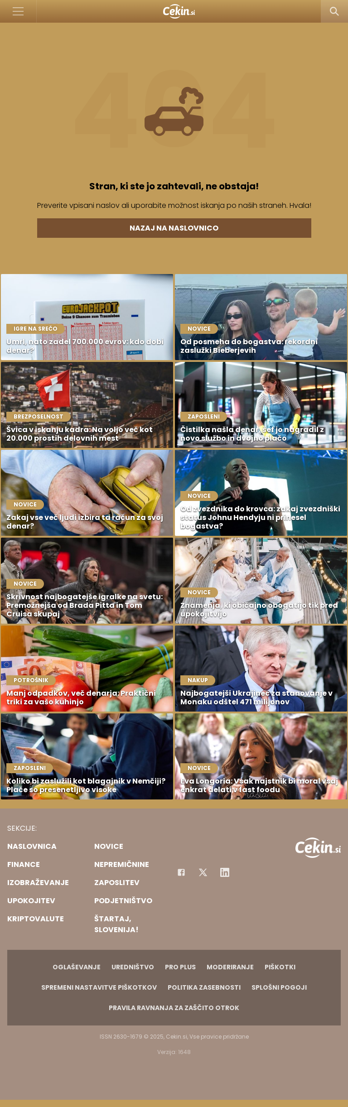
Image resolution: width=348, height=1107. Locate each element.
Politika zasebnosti (204, 987)
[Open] (18, 11)
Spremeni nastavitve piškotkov (99, 987)
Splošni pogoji (279, 987)
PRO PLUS (180, 967)
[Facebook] (181, 872)
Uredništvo (132, 967)
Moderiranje (230, 967)
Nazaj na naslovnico (174, 228)
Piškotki (280, 967)
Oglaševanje (77, 967)
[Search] (334, 11)
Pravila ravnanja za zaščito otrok (174, 1007)
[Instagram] (225, 872)
